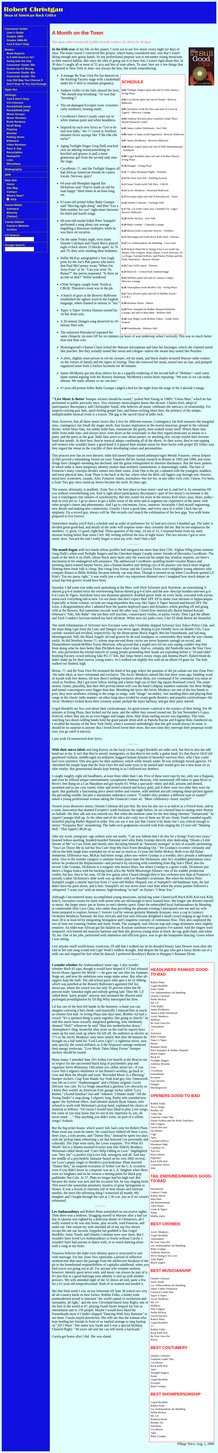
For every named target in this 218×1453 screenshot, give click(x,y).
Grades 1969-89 (17, 40)
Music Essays (16, 114)
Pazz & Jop (14, 148)
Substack (13, 208)
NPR (8, 174)
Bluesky (12, 212)
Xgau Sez (11, 89)
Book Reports (16, 53)
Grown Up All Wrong (20, 68)
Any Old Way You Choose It (25, 80)
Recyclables (15, 152)
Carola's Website (18, 225)
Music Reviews (16, 118)
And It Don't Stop (18, 44)
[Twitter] (12, 216)
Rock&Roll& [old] (18, 110)
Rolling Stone (15, 137)
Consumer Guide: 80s (21, 72)
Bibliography (13, 169)
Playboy (12, 129)
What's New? (15, 195)
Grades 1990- (15, 36)
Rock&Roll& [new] (19, 106)
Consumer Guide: (16, 28)
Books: (9, 49)
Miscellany (14, 163)
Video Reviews (16, 144)
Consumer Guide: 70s (21, 76)
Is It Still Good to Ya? (20, 57)
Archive (12, 229)
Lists (10, 160)
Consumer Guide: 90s (21, 64)
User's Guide (15, 32)
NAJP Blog (14, 125)
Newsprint (13, 156)
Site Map (12, 188)
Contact (12, 191)
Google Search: (15, 245)
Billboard (13, 140)
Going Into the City (19, 61)
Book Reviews (16, 121)
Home (10, 184)
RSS (11, 199)
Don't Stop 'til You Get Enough (27, 84)
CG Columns (15, 102)
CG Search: (12, 235)
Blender (12, 133)
